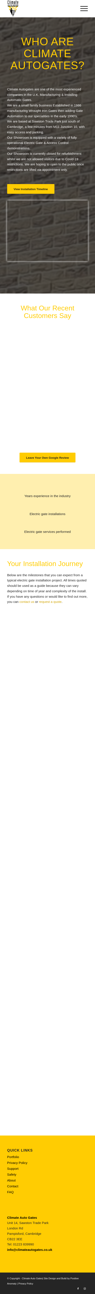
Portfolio (13, 1157)
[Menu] (82, 8)
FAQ (10, 1192)
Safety (11, 1174)
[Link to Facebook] (78, 1288)
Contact (12, 1186)
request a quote (50, 602)
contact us (27, 602)
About (11, 1180)
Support (13, 1168)
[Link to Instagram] (84, 1288)
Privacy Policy (17, 1163)
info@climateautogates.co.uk (29, 1250)
